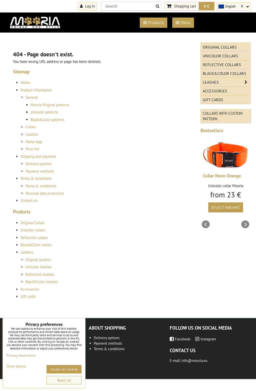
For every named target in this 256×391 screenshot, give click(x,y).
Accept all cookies (64, 369)
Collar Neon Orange (222, 176)
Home (25, 82)
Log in (87, 6)
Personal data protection (45, 193)
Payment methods (40, 171)
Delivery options (38, 163)
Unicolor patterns (44, 112)
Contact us (28, 200)
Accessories (29, 289)
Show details (16, 366)
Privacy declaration (21, 355)
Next (245, 224)
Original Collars (32, 222)
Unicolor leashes (39, 267)
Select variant (225, 207)
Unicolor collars (32, 230)
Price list (32, 149)
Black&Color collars (36, 244)
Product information (36, 90)
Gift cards (28, 296)
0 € (206, 6)
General (32, 97)
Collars (31, 126)
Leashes (32, 134)
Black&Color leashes (42, 281)
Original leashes (38, 259)
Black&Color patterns (47, 119)
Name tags (34, 141)
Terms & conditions (35, 178)
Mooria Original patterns (49, 104)
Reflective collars (34, 237)
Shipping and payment (38, 156)
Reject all (64, 380)
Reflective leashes (40, 274)
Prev (206, 224)
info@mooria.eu (195, 360)
